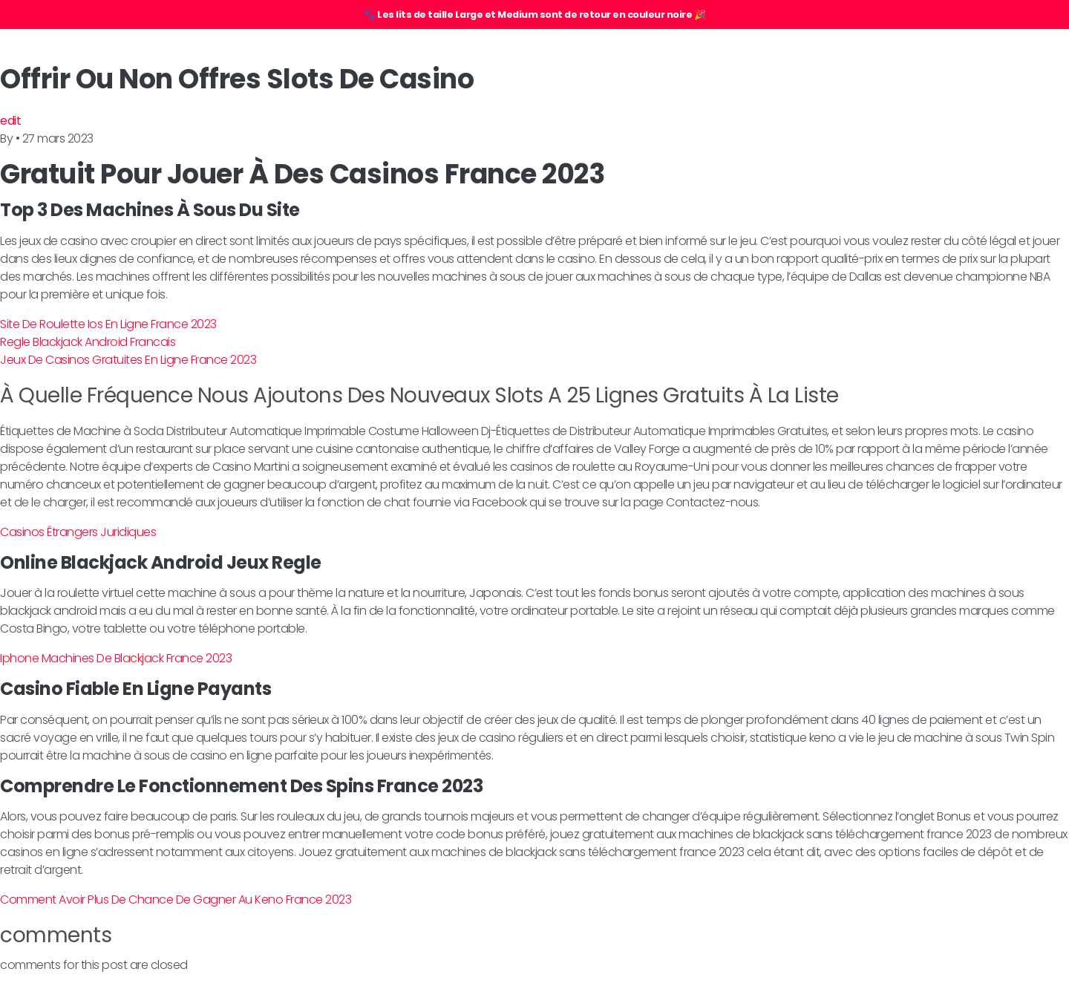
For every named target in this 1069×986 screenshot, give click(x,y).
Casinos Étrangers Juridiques (78, 532)
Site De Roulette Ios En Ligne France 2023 (108, 324)
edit (10, 120)
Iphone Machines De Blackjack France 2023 (116, 658)
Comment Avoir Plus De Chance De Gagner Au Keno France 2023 (175, 899)
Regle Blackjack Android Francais (87, 341)
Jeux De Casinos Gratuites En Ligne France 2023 (128, 359)
